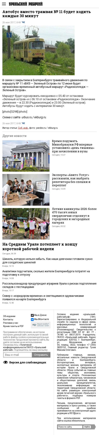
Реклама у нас (10, 323)
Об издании (9, 316)
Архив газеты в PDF (13, 326)
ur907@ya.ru (74, 413)
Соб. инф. (23, 128)
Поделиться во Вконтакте (23, 22)
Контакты (8, 319)
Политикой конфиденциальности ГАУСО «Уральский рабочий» (24, 347)
